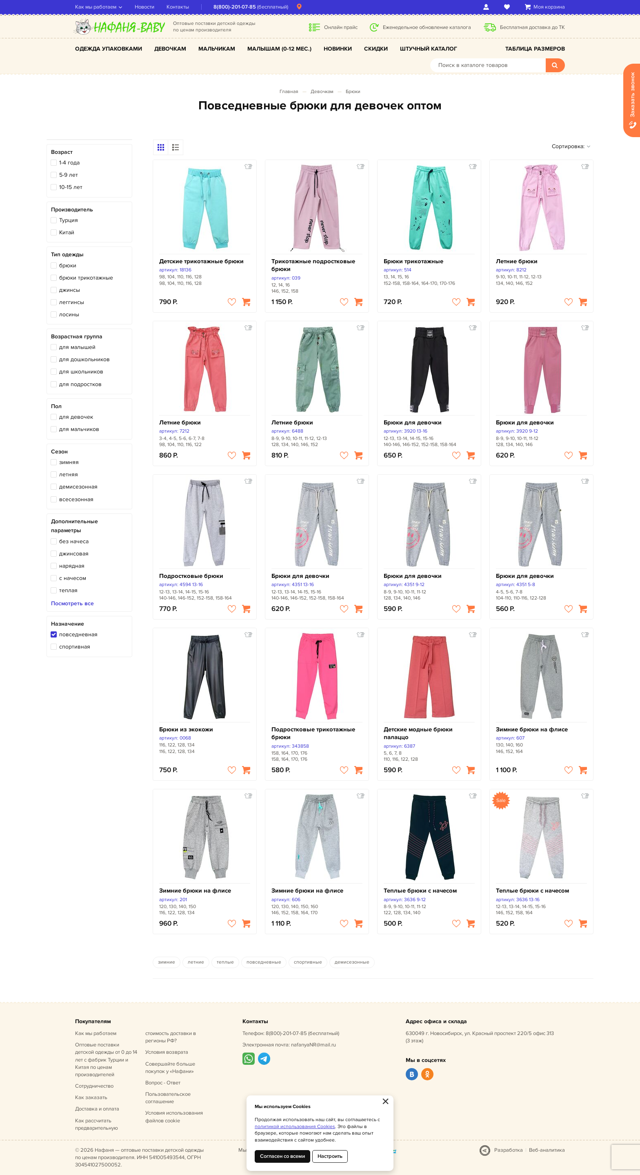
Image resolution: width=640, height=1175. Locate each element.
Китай (66, 232)
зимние (166, 962)
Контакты (178, 7)
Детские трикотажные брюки (201, 261)
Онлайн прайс (341, 27)
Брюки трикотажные (413, 261)
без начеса (74, 541)
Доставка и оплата (97, 1109)
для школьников (81, 371)
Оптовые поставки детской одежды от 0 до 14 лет (106, 1060)
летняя (68, 474)
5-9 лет (68, 174)
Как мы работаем (95, 7)
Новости (144, 7)
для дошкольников (84, 359)
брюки (67, 265)
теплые (225, 962)
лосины (69, 314)
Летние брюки (517, 261)
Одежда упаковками (108, 48)
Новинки (338, 48)
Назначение (67, 623)
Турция (68, 220)
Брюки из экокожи (186, 729)
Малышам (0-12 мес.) (279, 48)
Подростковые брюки (191, 576)
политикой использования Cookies (295, 1127)
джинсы (69, 290)
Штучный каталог (428, 48)
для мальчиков (79, 429)
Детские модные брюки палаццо (418, 734)
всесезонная (76, 499)
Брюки (353, 92)
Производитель (72, 209)
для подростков (80, 384)
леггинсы (71, 302)
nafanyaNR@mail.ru (313, 1045)
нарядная (71, 565)
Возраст (62, 152)
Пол (56, 406)
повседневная (78, 634)
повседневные (264, 962)
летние (196, 962)
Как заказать (91, 1097)
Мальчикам (216, 48)
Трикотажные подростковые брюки (313, 265)
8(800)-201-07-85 (234, 7)
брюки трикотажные (86, 277)
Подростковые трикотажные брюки (313, 734)
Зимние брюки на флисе (532, 729)
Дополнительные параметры (74, 526)
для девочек (76, 416)
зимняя (69, 462)
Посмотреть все (72, 603)
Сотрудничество (94, 1086)
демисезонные (352, 962)
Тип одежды (67, 254)
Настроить (330, 1156)
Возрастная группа (76, 336)
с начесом (72, 578)
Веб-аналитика (547, 1150)
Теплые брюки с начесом (420, 891)
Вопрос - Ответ (162, 1082)
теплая (68, 590)
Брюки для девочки (413, 422)
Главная (289, 92)
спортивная (74, 646)
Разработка (508, 1150)
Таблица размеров (535, 48)
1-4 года (69, 162)
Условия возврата (166, 1052)
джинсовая (74, 553)
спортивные (308, 962)
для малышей (77, 347)
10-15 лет (70, 187)
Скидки (376, 48)
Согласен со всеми (282, 1156)
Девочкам (170, 48)
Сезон (59, 451)
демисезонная (78, 486)
